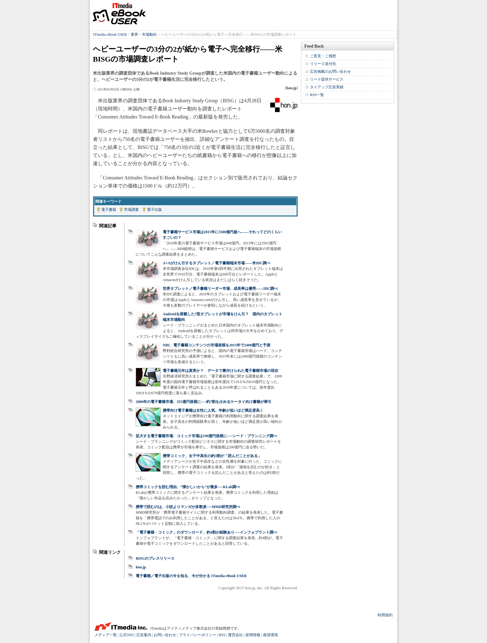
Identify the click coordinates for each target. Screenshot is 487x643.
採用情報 (252, 635)
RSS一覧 (317, 95)
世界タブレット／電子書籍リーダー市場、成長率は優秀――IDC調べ (220, 288)
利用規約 (385, 615)
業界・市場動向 (144, 34)
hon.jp (141, 567)
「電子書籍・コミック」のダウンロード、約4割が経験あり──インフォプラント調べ (206, 532)
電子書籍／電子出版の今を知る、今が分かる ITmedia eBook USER (191, 576)
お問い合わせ (165, 635)
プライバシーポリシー (197, 635)
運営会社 (235, 635)
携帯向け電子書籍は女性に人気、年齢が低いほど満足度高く (213, 410)
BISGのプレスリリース (155, 558)
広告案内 (143, 635)
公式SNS (126, 635)
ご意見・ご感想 (323, 56)
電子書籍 (108, 209)
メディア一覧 (105, 635)
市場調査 (131, 209)
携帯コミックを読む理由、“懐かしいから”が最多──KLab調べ (188, 487)
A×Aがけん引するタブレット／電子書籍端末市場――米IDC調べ (216, 263)
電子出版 (154, 209)
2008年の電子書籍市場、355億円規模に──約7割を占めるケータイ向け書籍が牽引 (203, 402)
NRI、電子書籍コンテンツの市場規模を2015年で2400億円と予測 (216, 345)
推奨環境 (270, 635)
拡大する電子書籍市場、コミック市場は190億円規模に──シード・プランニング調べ (206, 436)
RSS (222, 635)
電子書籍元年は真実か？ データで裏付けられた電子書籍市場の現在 (220, 370)
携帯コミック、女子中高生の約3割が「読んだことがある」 (212, 456)
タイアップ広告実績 (327, 87)
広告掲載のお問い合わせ (330, 71)
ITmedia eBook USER (119, 13)
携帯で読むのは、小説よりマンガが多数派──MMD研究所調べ (188, 507)
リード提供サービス (327, 79)
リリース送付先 (323, 64)
